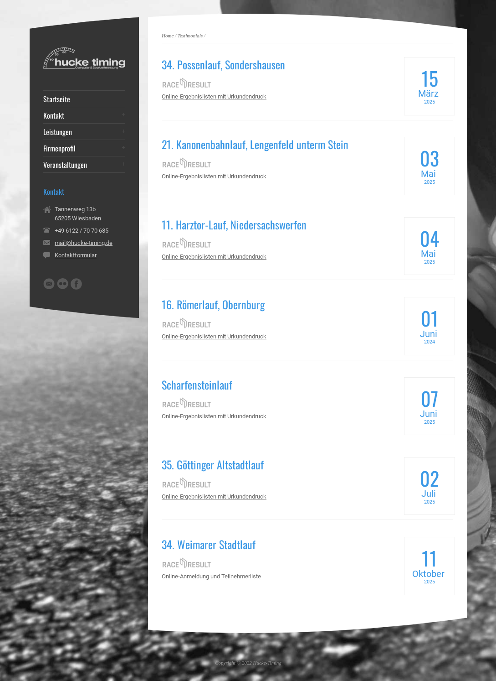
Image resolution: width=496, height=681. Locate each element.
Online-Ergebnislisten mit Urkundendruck (214, 96)
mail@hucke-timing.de (83, 242)
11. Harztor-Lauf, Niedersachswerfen (234, 224)
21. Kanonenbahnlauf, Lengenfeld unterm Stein (255, 144)
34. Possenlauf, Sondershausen (223, 64)
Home (168, 35)
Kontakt (53, 115)
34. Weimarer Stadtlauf (209, 544)
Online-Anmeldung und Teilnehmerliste (211, 576)
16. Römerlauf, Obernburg (213, 304)
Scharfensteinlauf (197, 384)
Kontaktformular (76, 255)
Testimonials (190, 35)
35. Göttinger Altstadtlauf (213, 464)
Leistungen (57, 131)
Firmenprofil (59, 148)
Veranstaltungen (65, 164)
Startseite (56, 99)
